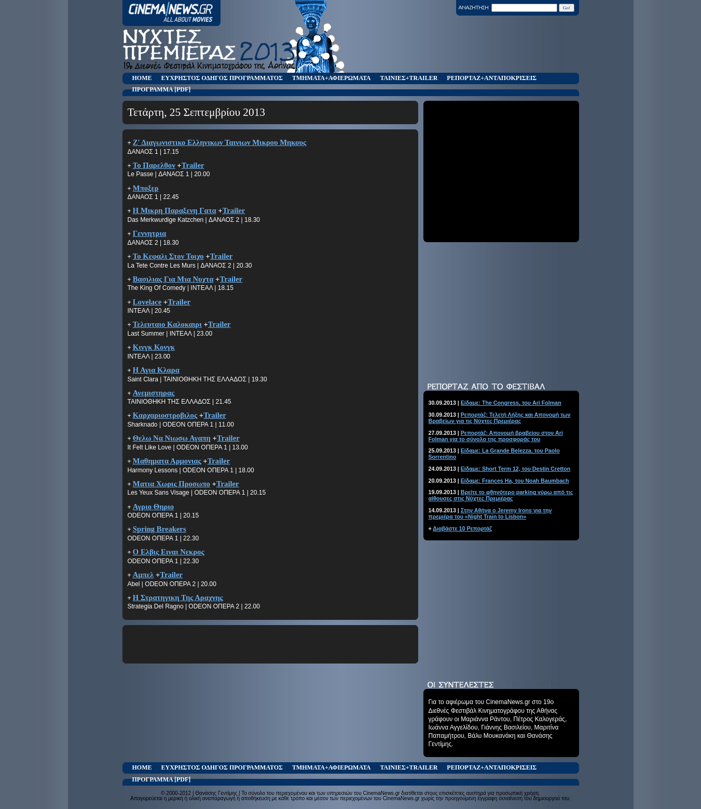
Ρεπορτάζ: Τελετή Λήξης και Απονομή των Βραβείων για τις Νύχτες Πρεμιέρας (500, 418)
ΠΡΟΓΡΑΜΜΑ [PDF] (161, 89)
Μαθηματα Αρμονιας (167, 461)
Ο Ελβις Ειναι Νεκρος (168, 552)
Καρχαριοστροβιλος (165, 415)
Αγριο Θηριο (153, 506)
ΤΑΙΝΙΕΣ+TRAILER (408, 78)
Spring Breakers (159, 529)
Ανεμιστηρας (153, 393)
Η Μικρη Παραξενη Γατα (174, 210)
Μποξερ (146, 188)
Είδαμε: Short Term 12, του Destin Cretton (516, 469)
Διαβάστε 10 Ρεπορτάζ (462, 528)
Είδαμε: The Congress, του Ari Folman (511, 403)
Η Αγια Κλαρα (156, 370)
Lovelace (147, 302)
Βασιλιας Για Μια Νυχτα (173, 279)
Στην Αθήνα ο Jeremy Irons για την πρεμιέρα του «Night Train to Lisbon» (490, 513)
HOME (142, 78)
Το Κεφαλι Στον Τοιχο (168, 256)
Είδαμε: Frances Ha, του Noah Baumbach (515, 481)
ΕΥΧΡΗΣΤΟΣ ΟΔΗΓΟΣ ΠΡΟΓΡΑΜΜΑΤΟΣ (222, 78)
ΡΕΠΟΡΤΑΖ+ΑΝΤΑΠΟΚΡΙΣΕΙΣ (492, 78)
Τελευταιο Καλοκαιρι (167, 324)
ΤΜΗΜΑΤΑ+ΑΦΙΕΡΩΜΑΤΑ (331, 78)
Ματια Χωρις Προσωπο (171, 484)
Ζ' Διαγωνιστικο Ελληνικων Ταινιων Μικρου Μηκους (219, 142)
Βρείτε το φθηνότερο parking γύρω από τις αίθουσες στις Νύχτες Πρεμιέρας (501, 495)
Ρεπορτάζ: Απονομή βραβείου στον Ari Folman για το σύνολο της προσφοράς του (496, 436)
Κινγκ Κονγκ (154, 347)
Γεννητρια (149, 233)
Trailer (193, 165)
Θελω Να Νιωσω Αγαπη (172, 438)
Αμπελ (143, 575)
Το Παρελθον (154, 165)
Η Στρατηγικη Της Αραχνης (178, 597)
